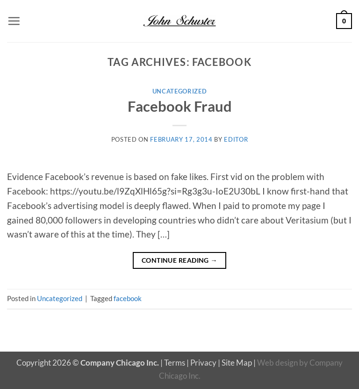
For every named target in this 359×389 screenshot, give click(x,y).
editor (236, 139)
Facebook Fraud (180, 106)
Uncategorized (179, 91)
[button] (14, 21)
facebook (128, 298)
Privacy (203, 362)
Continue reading (179, 260)
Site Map (237, 362)
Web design (277, 362)
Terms (174, 362)
